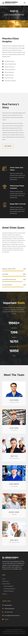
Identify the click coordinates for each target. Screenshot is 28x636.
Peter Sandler (14, 484)
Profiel (3, 579)
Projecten (4, 594)
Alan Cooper (14, 428)
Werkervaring (5, 581)
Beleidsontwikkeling (8, 591)
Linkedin (5, 619)
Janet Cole (14, 456)
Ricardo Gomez (14, 512)
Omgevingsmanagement (9, 589)
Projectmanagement (8, 586)
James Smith (14, 540)
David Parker (14, 400)
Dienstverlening (6, 584)
